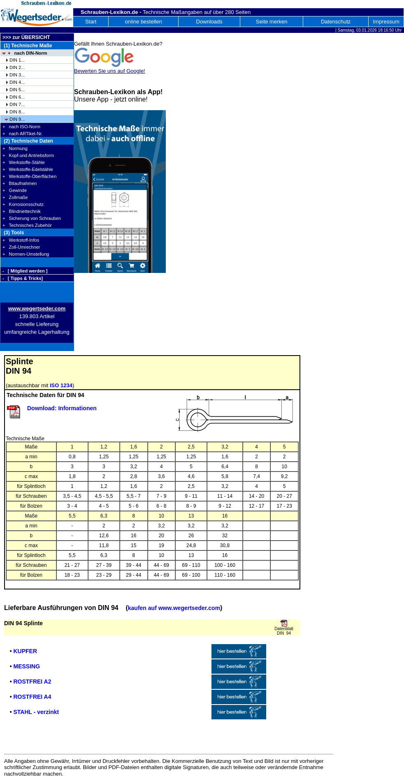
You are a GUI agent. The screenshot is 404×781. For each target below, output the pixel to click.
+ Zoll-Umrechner (21, 247)
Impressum (386, 21)
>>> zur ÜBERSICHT (26, 37)
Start (90, 21)
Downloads (209, 21)
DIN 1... (17, 60)
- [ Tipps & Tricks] (22, 278)
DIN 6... (17, 97)
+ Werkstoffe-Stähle (23, 162)
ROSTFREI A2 (32, 681)
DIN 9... (17, 119)
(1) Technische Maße (27, 46)
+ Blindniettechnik (21, 211)
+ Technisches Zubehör (27, 225)
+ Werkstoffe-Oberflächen (29, 176)
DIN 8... (17, 111)
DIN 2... (17, 67)
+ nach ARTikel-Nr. (22, 133)
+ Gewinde (14, 190)
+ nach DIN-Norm (27, 53)
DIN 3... (17, 74)
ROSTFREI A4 (32, 696)
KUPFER (25, 651)
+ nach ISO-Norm (21, 126)
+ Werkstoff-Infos (20, 240)
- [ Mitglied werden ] (24, 270)
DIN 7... (17, 104)
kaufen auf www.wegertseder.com (174, 608)
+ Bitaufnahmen (19, 183)
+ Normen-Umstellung (25, 254)
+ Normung (15, 148)
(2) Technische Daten (27, 141)
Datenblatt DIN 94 (283, 630)
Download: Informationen (62, 408)
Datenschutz (336, 21)
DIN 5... (17, 89)
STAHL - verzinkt (36, 712)
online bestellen (143, 21)
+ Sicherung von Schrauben (31, 218)
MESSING (26, 666)
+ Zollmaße (15, 197)
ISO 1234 (61, 385)
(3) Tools (13, 233)
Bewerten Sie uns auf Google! (109, 71)
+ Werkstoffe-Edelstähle (27, 169)
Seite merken (272, 21)
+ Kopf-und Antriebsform (28, 155)
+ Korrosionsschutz (23, 204)
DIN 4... (17, 82)
